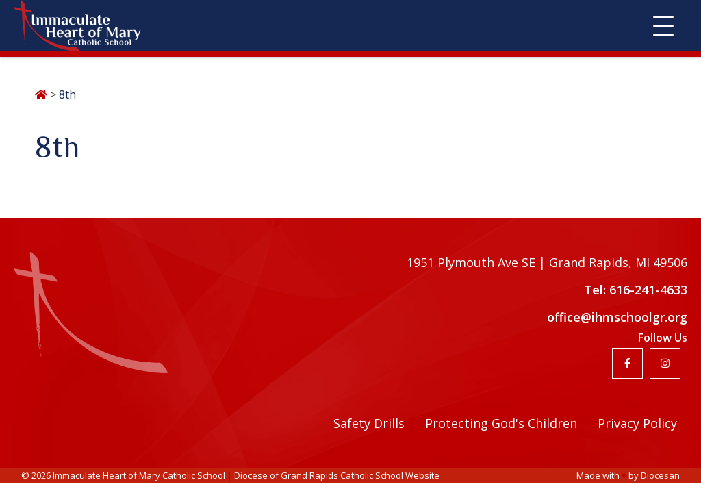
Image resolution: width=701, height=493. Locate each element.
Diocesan (660, 475)
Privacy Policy (637, 423)
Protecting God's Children (501, 423)
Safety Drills (369, 423)
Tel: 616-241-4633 (635, 289)
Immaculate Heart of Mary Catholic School (139, 475)
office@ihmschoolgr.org (617, 317)
